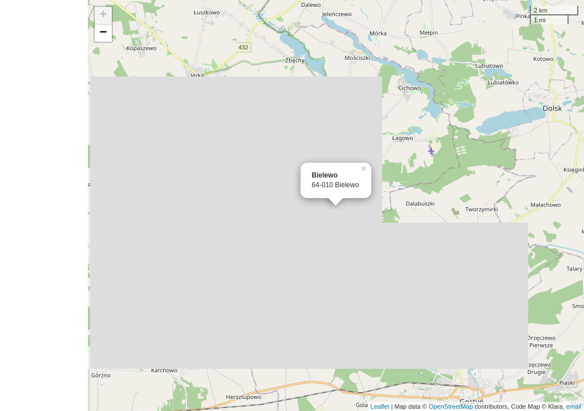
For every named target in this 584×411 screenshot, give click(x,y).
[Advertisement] (44, 205)
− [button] (103, 33)
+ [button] (103, 15)
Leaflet (380, 406)
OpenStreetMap (451, 406)
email (573, 406)
